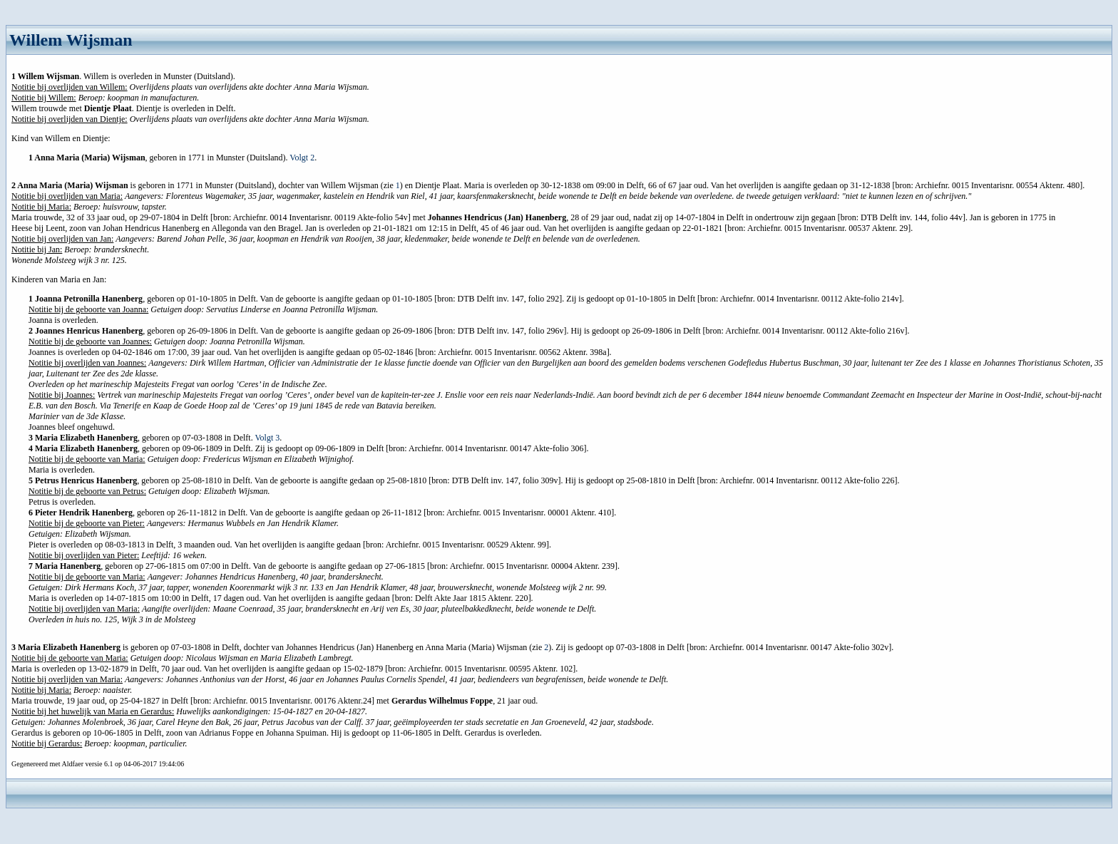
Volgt (301, 158)
